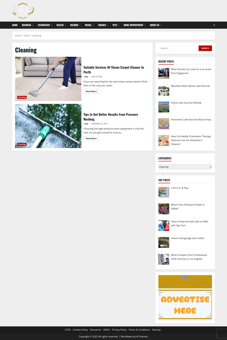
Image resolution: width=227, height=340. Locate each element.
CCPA (68, 329)
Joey (86, 76)
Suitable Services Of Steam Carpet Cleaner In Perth (48, 79)
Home (15, 25)
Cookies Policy (80, 329)
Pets (115, 25)
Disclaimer (95, 329)
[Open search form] (214, 25)
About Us (154, 25)
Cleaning (22, 97)
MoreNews (126, 336)
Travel (88, 25)
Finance (102, 25)
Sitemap (156, 329)
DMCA (106, 329)
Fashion (74, 25)
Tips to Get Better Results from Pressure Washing (48, 126)
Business (26, 25)
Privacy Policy (119, 329)
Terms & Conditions (139, 329)
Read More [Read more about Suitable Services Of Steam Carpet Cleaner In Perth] (92, 92)
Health (60, 25)
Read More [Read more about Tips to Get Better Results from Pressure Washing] (92, 139)
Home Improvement (133, 25)
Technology (44, 25)
